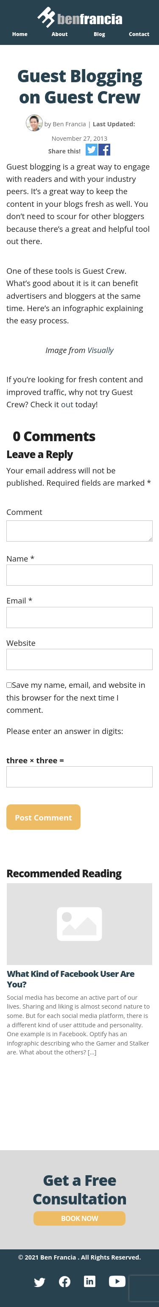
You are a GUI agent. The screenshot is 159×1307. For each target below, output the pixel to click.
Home (20, 34)
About (60, 34)
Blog (99, 34)
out (68, 404)
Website (21, 642)
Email (19, 600)
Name (20, 558)
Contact (139, 34)
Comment (24, 511)
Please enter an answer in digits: (64, 731)
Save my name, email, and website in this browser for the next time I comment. (75, 697)
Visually (100, 350)
